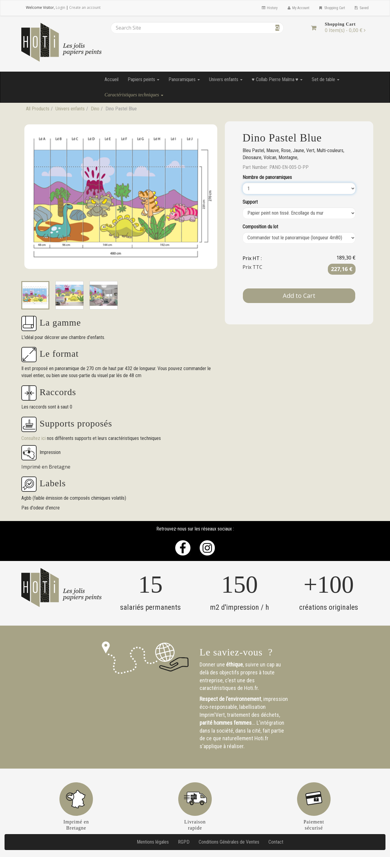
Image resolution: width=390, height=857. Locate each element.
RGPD (184, 842)
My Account (298, 8)
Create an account (85, 7)
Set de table (325, 79)
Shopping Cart (331, 8)
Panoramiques (184, 79)
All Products (37, 109)
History (269, 8)
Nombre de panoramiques (267, 177)
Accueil (112, 79)
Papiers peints (143, 79)
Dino (95, 109)
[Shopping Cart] (313, 28)
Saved (361, 8)
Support (250, 202)
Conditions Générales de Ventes (229, 842)
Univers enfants (226, 79)
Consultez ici (34, 438)
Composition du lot (260, 227)
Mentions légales (153, 842)
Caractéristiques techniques (134, 94)
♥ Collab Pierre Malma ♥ (277, 79)
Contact (275, 842)
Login (60, 7)
